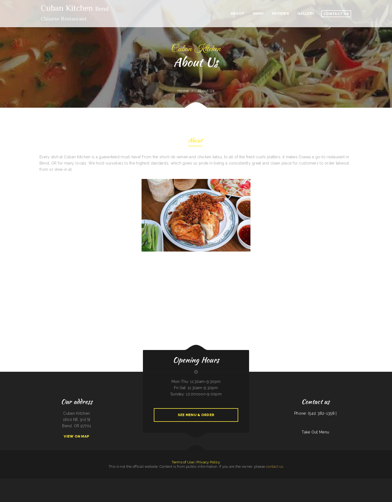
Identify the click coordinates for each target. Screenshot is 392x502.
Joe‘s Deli (276, 481)
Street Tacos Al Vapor (319, 481)
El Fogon (176, 481)
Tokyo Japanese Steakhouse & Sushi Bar (308, 481)
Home (183, 91)
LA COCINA (209, 481)
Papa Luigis (343, 481)
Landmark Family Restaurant (225, 481)
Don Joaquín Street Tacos (328, 481)
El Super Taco (348, 481)
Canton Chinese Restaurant (170, 481)
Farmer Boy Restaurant (367, 481)
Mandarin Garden (101, 481)
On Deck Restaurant (63, 481)
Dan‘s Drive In (85, 481)
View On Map (76, 436)
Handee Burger (71, 481)
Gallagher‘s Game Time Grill (93, 481)
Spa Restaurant (288, 481)
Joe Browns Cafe (108, 481)
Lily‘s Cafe (76, 481)
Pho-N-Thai (162, 481)
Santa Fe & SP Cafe (282, 481)
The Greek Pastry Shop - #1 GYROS (117, 481)
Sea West (360, 481)
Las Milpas (388, 481)
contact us (274, 466)
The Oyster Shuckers (127, 481)
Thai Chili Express (29, 481)
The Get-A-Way (203, 481)
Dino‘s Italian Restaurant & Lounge (255, 481)
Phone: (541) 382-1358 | (315, 413)
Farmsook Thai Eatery (337, 481)
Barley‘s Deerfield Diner (216, 481)
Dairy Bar (80, 481)
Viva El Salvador (271, 481)
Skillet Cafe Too (181, 481)
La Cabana (383, 481)
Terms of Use (183, 462)
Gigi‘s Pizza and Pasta (355, 481)
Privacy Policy (208, 462)
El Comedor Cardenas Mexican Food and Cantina (192, 481)
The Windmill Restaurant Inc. (244, 481)
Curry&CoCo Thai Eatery (16, 481)
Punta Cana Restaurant (55, 481)
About (195, 141)
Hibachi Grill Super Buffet (376, 481)
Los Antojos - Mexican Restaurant (5, 481)
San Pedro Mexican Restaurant (146, 481)
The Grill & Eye (264, 481)
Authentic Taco (23, 481)
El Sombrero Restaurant (136, 481)
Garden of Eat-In (48, 481)
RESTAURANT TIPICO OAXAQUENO (38, 481)
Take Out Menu (315, 432)
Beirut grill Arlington (235, 481)
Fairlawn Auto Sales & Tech (296, 481)
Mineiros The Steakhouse (156, 481)
